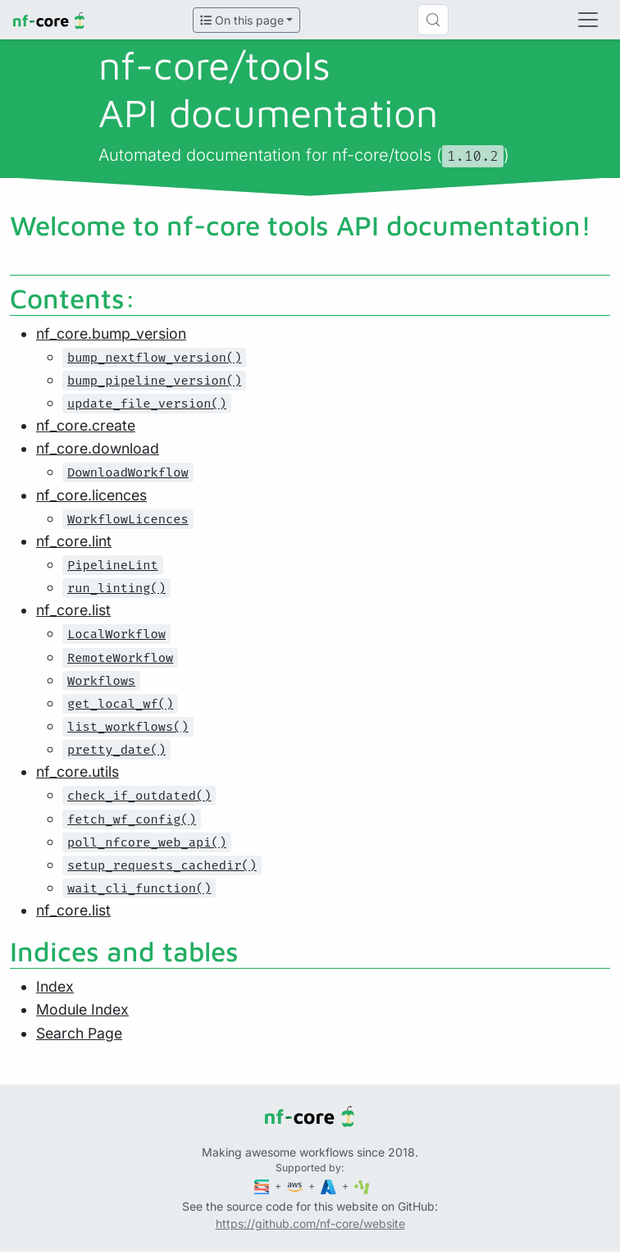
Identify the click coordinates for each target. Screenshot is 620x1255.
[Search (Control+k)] (433, 19)
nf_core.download (97, 448)
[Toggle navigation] (588, 19)
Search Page (79, 1033)
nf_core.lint (74, 541)
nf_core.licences (91, 495)
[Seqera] (263, 1186)
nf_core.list (73, 609)
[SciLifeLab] (362, 1186)
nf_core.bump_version (111, 333)
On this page (242, 20)
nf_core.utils (77, 771)
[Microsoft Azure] (330, 1186)
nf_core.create (85, 425)
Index (55, 986)
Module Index (82, 1009)
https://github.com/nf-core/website (310, 1223)
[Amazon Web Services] (296, 1186)
